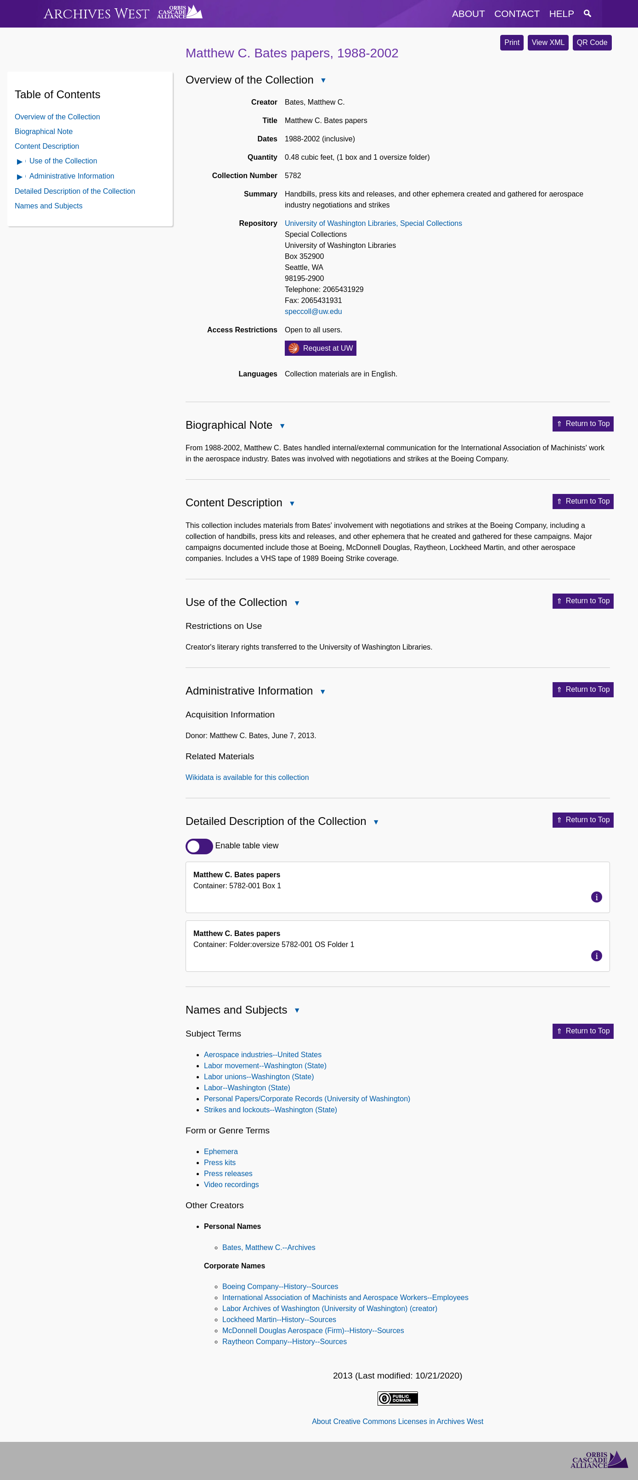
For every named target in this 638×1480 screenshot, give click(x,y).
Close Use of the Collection (296, 604)
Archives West (97, 14)
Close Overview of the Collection (322, 81)
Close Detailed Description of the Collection (375, 823)
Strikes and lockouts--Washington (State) (270, 1110)
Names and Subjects (49, 206)
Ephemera (221, 1151)
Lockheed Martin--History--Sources (279, 1319)
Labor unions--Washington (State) (259, 1077)
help (561, 13)
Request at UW (328, 348)
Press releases (228, 1173)
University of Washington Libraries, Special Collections (373, 223)
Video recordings (231, 1184)
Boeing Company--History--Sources (280, 1286)
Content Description (47, 146)
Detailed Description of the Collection (75, 191)
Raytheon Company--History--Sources (284, 1341)
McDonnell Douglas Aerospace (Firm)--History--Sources (313, 1330)
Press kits (220, 1162)
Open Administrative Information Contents (20, 177)
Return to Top (583, 424)
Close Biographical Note (281, 427)
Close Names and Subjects (296, 1011)
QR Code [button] (592, 42)
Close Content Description (291, 504)
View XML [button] (548, 42)
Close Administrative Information (321, 692)
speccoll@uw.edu (313, 311)
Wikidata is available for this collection (247, 777)
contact (517, 13)
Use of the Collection (63, 161)
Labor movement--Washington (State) (265, 1066)
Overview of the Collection (57, 117)
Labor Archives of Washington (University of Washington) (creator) (329, 1308)
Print (511, 42)
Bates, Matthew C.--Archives (269, 1247)
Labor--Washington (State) (247, 1088)
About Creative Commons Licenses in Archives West (397, 1421)
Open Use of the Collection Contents (20, 162)
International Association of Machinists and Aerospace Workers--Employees (345, 1297)
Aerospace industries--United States (263, 1055)
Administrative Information (71, 176)
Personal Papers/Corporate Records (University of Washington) (307, 1099)
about (468, 13)
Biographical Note (44, 131)
